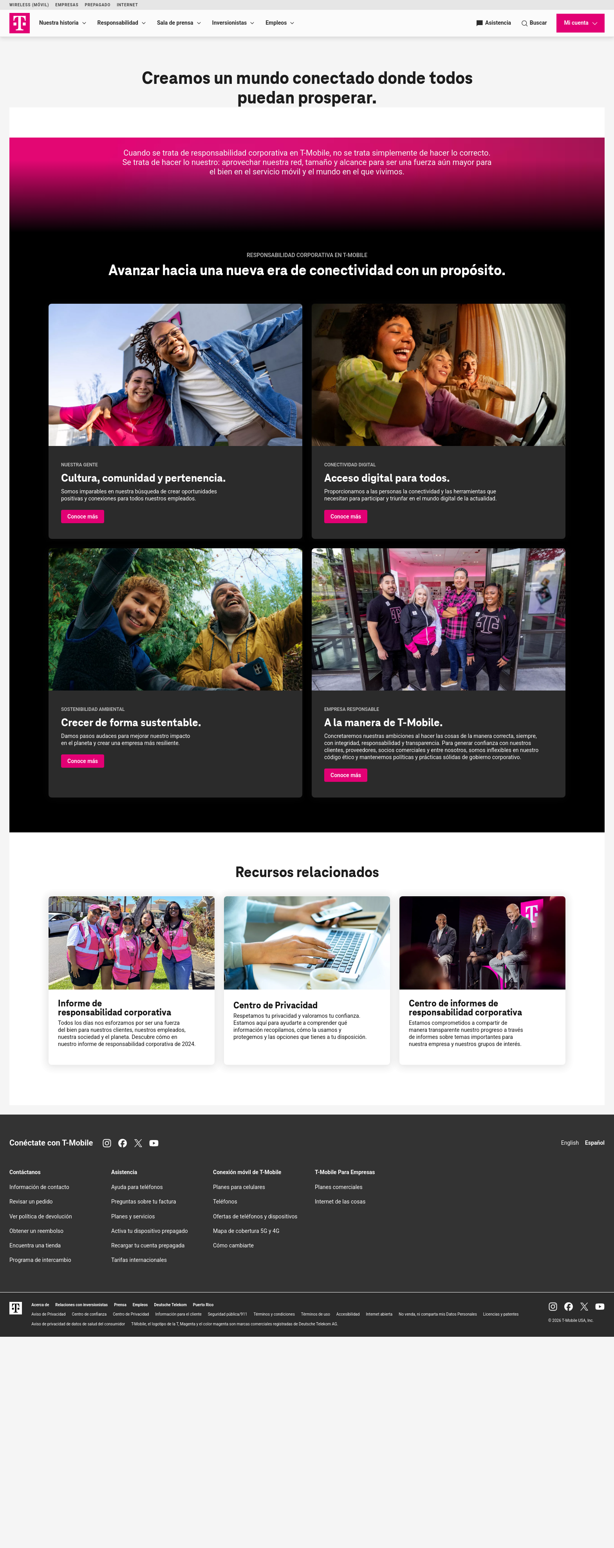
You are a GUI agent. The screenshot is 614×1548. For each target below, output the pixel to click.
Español (595, 1353)
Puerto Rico (203, 1516)
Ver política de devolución (40, 1427)
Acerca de (40, 1516)
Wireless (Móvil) (29, 5)
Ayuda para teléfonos (137, 1398)
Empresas (66, 5)
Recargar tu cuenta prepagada (147, 1456)
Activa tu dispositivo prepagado (149, 1442)
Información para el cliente (178, 1525)
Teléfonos (225, 1413)
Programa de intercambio (40, 1471)
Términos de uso (315, 1525)
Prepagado (97, 5)
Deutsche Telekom (170, 1516)
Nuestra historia (59, 23)
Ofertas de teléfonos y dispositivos (255, 1427)
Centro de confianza (89, 1525)
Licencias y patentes (501, 1525)
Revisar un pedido (31, 1413)
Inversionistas (229, 23)
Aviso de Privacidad (48, 1525)
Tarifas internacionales (139, 1471)
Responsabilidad (118, 23)
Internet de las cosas (340, 1413)
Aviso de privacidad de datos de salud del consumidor (78, 1535)
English (570, 1353)
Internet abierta (379, 1525)
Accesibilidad (348, 1525)
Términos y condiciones (273, 1525)
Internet (127, 5)
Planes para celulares (239, 1398)
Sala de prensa (175, 23)
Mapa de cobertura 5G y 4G (246, 1442)
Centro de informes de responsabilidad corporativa (465, 1218)
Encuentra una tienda (35, 1456)
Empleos (276, 23)
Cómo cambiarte (233, 1456)
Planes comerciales (339, 1398)
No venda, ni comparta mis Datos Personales (438, 1525)
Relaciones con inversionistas (81, 1516)
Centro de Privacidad (275, 1215)
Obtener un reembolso (36, 1442)
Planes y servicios (133, 1427)
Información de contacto (39, 1398)
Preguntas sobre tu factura (143, 1413)
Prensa (120, 1516)
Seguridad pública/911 (227, 1525)
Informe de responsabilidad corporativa (114, 1218)
